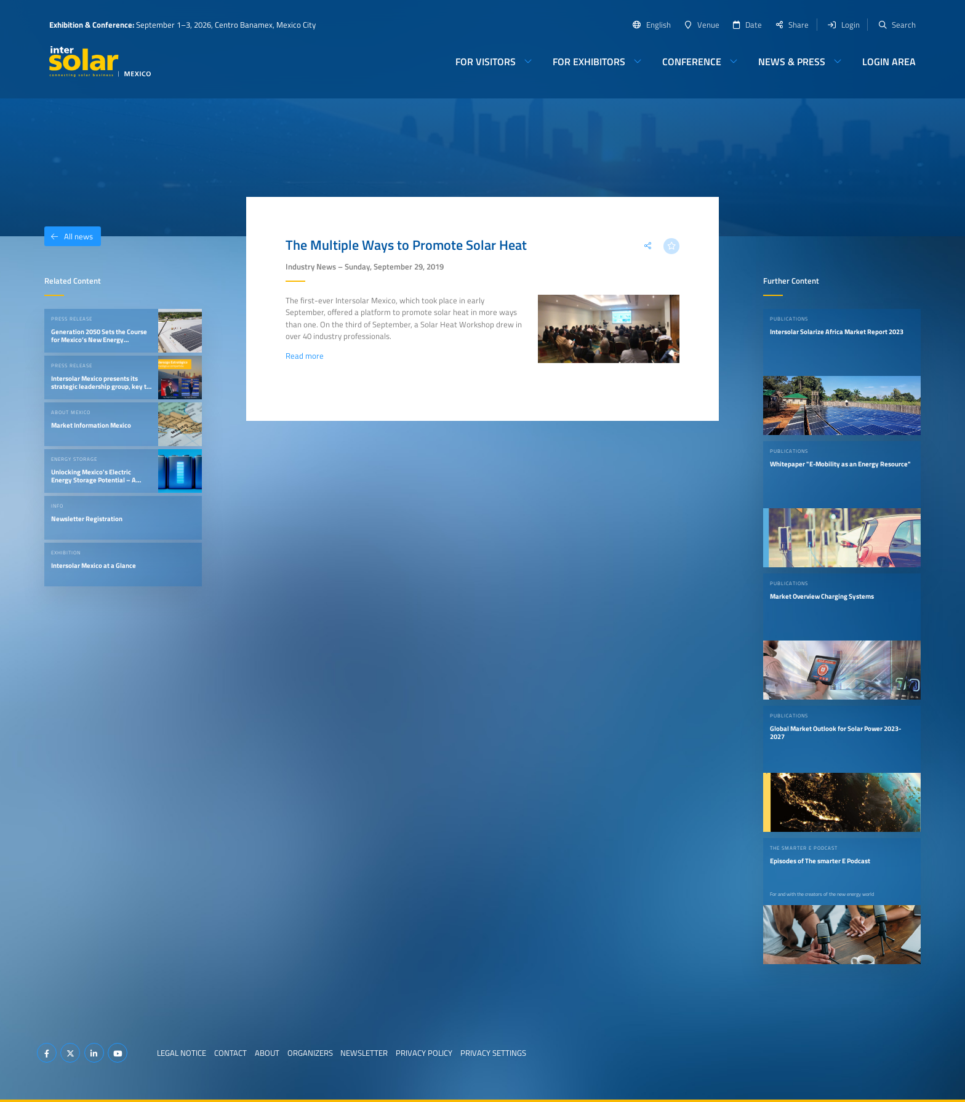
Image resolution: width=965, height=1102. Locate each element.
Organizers (310, 1053)
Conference (691, 61)
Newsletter (364, 1053)
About (267, 1053)
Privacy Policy (424, 1053)
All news (68, 236)
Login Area (889, 61)
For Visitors (485, 61)
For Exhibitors (589, 61)
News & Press (791, 61)
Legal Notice (181, 1053)
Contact (230, 1053)
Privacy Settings (493, 1053)
